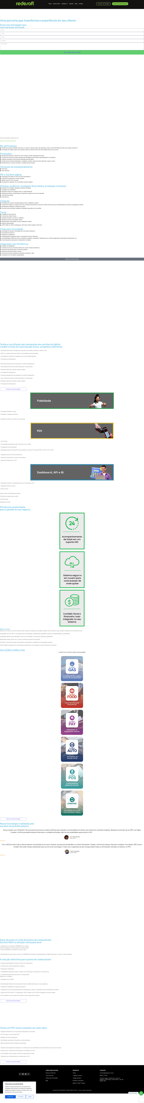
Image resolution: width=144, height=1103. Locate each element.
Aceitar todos (29, 1096)
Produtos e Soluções (78, 1080)
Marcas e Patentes (51, 1073)
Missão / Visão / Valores (79, 1083)
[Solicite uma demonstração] (120, 3)
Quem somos (5, 629)
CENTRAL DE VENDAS (103, 3)
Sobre (74, 1073)
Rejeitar (19, 1096)
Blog (47, 1080)
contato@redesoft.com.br (107, 1073)
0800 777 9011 (103, 1075)
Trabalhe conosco (77, 1075)
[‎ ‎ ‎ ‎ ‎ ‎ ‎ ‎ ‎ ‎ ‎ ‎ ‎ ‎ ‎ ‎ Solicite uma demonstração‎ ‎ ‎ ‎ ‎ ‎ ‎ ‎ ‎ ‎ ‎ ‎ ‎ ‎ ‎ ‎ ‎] (13, 389)
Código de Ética (77, 1078)
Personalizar (10, 1096)
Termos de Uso (50, 1075)
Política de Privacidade (52, 1078)
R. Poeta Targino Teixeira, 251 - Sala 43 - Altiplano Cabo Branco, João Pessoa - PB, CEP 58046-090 (111, 1079)
